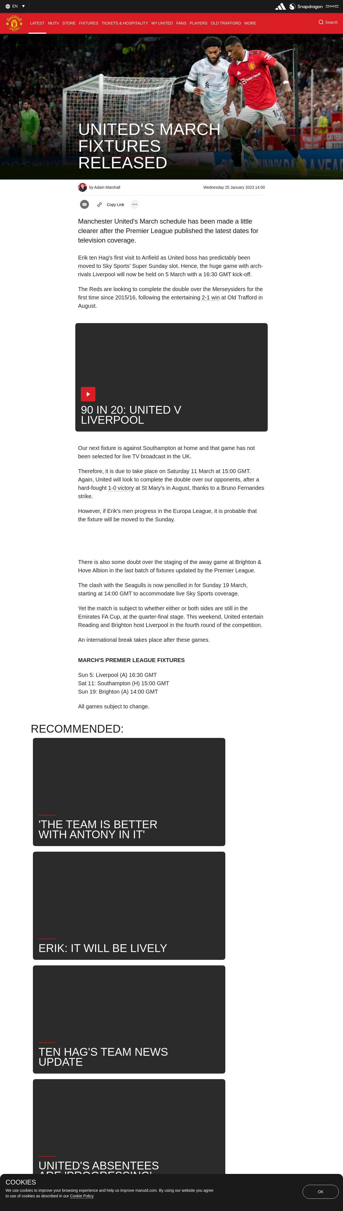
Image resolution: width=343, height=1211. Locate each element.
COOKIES (21, 1182)
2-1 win (210, 297)
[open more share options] (134, 204)
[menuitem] (37, 23)
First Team (144, 984)
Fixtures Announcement (107, 1002)
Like (115, 984)
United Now (236, 984)
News (90, 984)
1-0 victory (121, 488)
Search (203, 984)
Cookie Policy (82, 1196)
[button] (14, 6)
